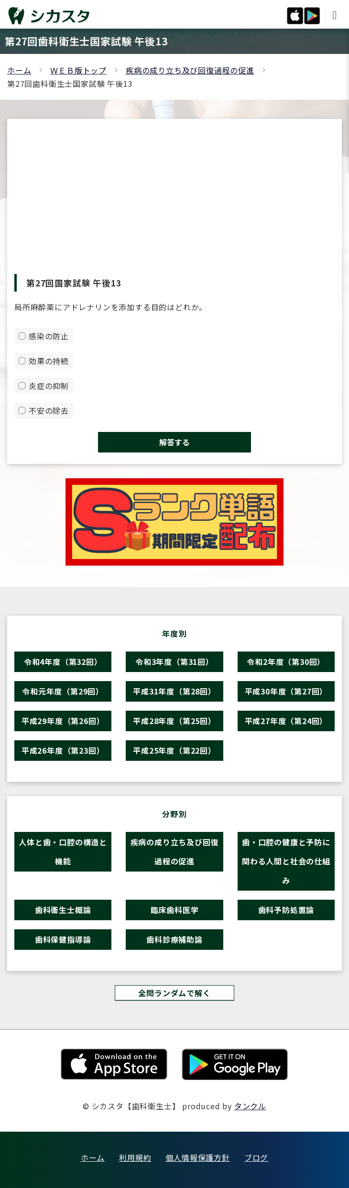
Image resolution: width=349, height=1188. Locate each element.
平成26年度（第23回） (63, 750)
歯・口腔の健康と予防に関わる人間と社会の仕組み (286, 861)
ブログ (256, 1157)
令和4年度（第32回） (63, 661)
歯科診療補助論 (174, 939)
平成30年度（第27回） (286, 691)
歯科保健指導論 (63, 939)
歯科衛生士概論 (63, 909)
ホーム (19, 70)
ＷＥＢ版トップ (78, 70)
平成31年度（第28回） (174, 691)
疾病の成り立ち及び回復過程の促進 (190, 70)
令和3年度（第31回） (174, 661)
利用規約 (135, 1157)
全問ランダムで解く (174, 993)
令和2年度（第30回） (286, 661)
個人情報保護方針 (197, 1157)
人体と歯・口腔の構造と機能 (63, 851)
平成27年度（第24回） (286, 720)
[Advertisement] (174, 202)
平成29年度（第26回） (63, 720)
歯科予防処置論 (286, 909)
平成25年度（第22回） (174, 750)
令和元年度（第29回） (63, 691)
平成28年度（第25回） (174, 720)
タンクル (250, 1106)
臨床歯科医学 (175, 909)
